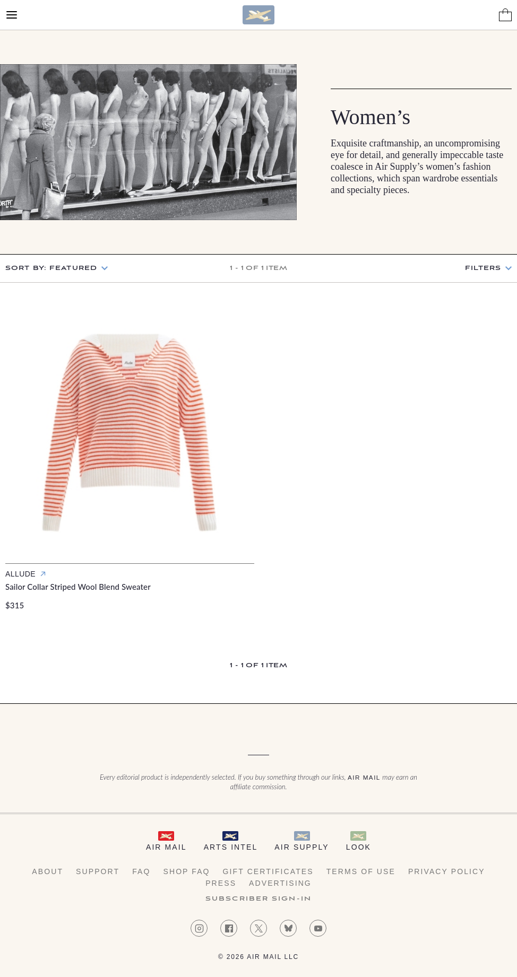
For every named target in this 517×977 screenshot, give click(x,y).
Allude (20, 574)
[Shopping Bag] (505, 14)
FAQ (141, 871)
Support (97, 871)
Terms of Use (360, 871)
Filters (483, 268)
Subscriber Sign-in (258, 899)
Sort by (51, 268)
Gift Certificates (268, 871)
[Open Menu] (11, 14)
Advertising (280, 883)
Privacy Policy (446, 871)
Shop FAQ (186, 871)
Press (220, 883)
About (47, 871)
